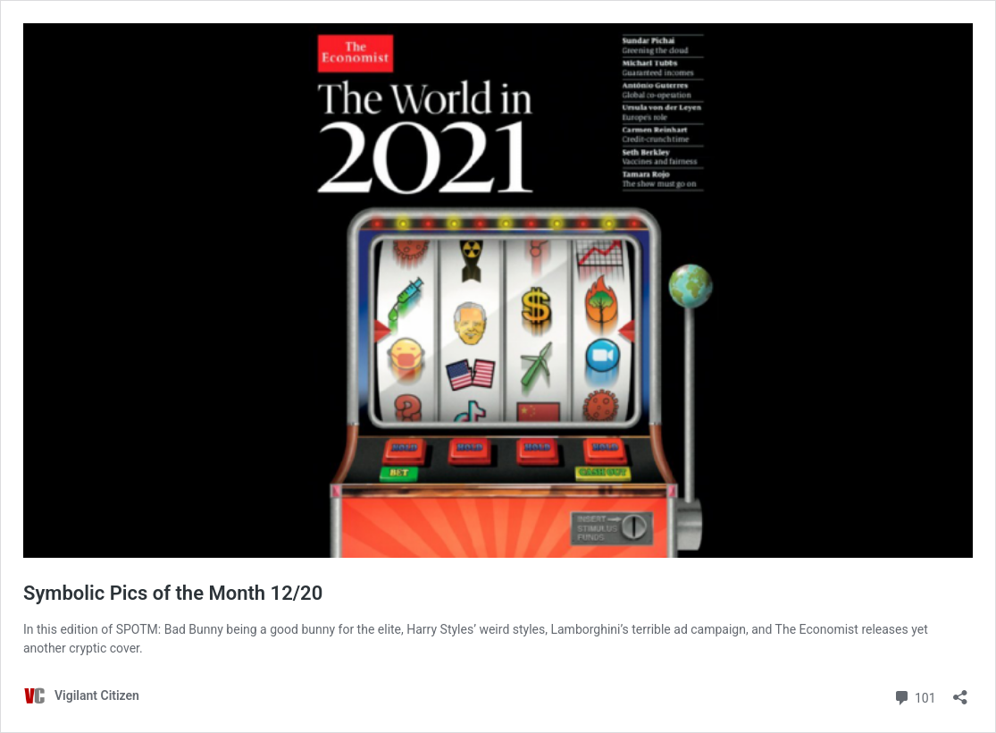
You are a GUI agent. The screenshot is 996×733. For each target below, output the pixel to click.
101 (914, 696)
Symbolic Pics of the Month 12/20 (172, 593)
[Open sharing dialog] (960, 691)
